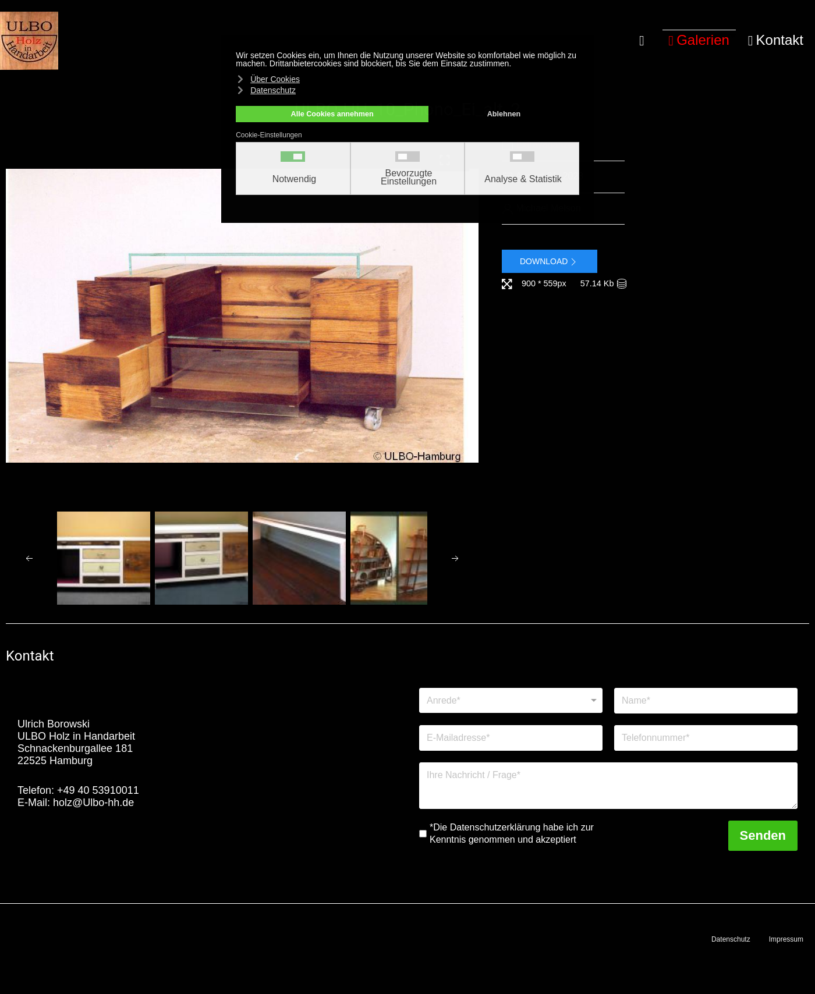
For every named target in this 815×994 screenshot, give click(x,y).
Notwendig (294, 179)
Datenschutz (730, 939)
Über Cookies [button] (275, 79)
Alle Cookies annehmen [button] (332, 114)
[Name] (706, 700)
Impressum (786, 939)
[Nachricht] (608, 785)
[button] (699, 41)
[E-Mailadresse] (511, 738)
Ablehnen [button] (503, 114)
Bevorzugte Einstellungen (409, 177)
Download (549, 262)
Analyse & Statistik (523, 179)
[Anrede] (511, 700)
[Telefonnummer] (706, 738)
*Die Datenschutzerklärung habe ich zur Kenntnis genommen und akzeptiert (512, 833)
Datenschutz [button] (273, 90)
